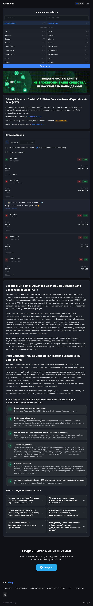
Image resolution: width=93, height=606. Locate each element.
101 (86, 260)
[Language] (79, 3)
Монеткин (14, 237)
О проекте (7, 588)
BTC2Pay (13, 214)
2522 (85, 159)
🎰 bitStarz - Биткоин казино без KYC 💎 (25, 203)
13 (81, 260)
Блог (70, 588)
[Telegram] (5, 594)
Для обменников (37, 588)
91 (79, 159)
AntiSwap (8, 3)
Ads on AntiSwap (11, 208)
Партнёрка (79, 588)
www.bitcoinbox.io (16, 183)
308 (79, 215)
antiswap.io (85, 603)
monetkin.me (14, 239)
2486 (85, 181)
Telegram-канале (34, 117)
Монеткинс (15, 259)
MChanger (14, 158)
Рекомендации (38, 124)
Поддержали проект (56, 588)
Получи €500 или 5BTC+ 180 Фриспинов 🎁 (22, 206)
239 (85, 238)
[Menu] (88, 3)
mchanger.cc (14, 161)
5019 (85, 215)
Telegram (46, 567)
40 (79, 181)
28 (80, 238)
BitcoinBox (14, 180)
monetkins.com (15, 261)
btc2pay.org (14, 217)
